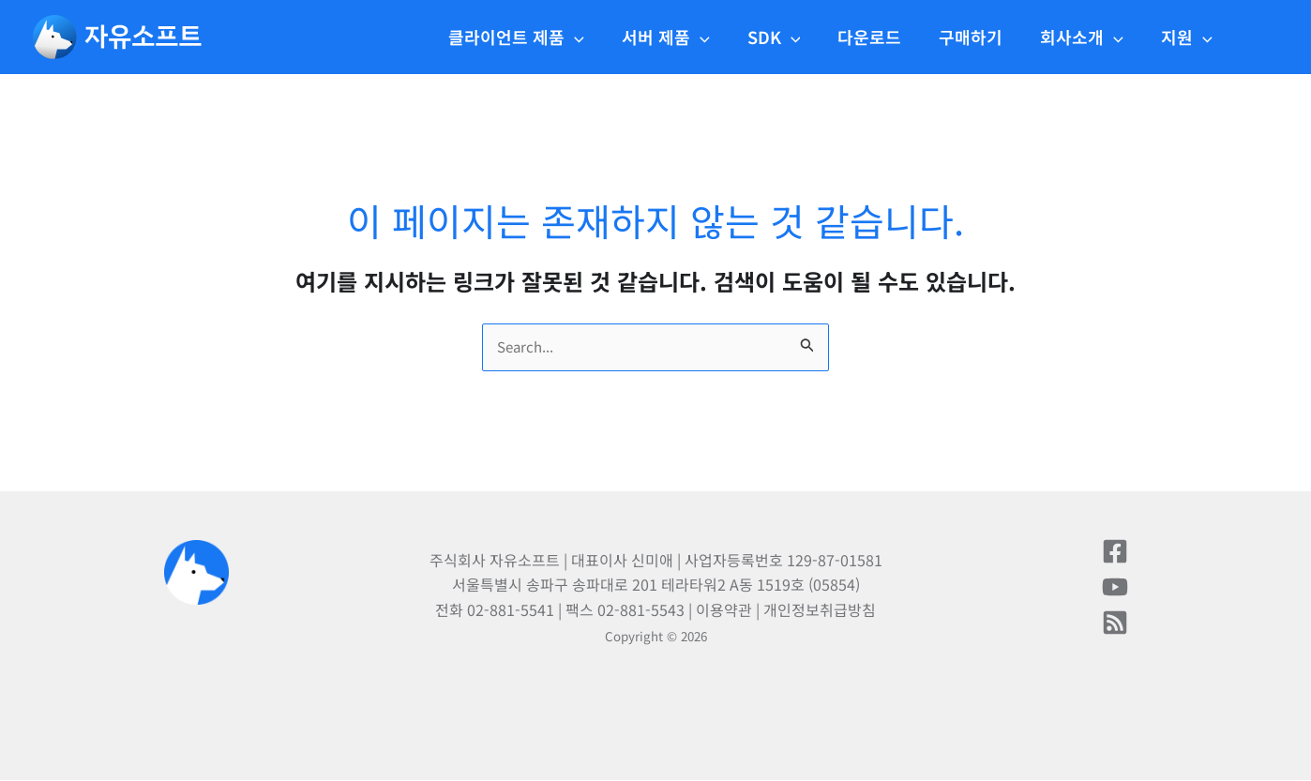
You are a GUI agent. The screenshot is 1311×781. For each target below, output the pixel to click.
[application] (599, 36)
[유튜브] (1115, 588)
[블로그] (1115, 623)
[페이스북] (1115, 552)
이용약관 (724, 610)
